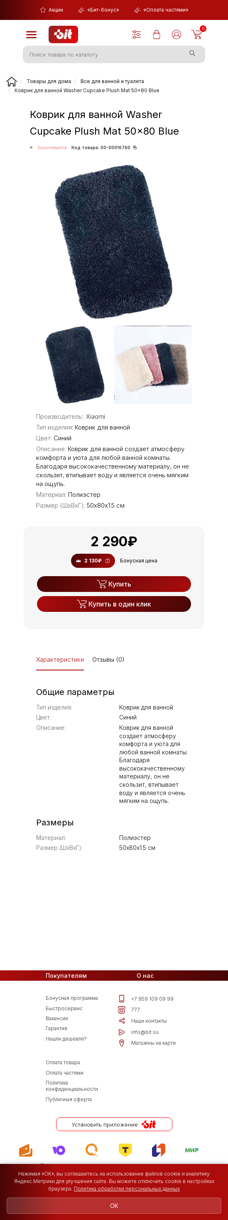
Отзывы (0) (108, 659)
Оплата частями (64, 1092)
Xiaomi (95, 416)
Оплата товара (63, 1078)
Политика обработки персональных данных (127, 1188)
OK (114, 1205)
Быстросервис (64, 1012)
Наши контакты (142, 1027)
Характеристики (60, 659)
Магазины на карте (147, 1056)
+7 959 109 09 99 (146, 999)
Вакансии (57, 1025)
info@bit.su (138, 1042)
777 (129, 1013)
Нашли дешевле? (66, 1051)
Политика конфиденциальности (72, 1108)
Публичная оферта (69, 1124)
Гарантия (56, 1038)
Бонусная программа (72, 999)
